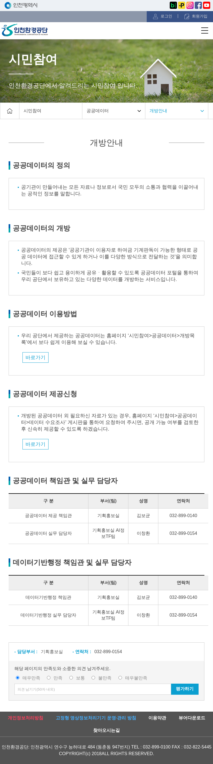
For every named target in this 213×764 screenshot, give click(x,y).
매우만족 (31, 678)
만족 (58, 678)
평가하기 (185, 688)
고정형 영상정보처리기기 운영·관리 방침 (96, 718)
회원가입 (199, 16)
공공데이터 (98, 110)
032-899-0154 (108, 651)
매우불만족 (136, 678)
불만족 (104, 678)
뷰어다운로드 (192, 718)
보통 (80, 678)
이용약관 (157, 718)
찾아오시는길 (106, 730)
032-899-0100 (157, 747)
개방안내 (158, 110)
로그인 (166, 16)
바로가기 (35, 357)
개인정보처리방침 (25, 718)
